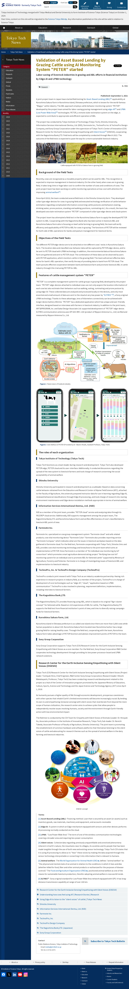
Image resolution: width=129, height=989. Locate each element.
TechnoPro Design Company (52, 923)
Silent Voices (100, 132)
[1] (39, 818)
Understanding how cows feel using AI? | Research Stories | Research (69, 894)
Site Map (65, 962)
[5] (39, 860)
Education (85, 974)
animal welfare (53, 192)
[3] (39, 834)
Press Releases (91, 962)
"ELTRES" (108, 295)
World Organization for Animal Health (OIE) (78, 860)
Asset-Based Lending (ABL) (99, 99)
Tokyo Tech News (16, 52)
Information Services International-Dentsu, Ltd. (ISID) (63, 909)
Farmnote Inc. (46, 913)
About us (14, 962)
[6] (39, 878)
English (53, 2)
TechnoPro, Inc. (46, 918)
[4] (39, 842)
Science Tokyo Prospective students (114, 969)
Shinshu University (48, 904)
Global (84, 984)
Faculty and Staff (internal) (115, 982)
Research (44, 87)
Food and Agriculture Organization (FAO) (68, 870)
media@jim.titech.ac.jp (53, 947)
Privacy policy (40, 962)
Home (3, 52)
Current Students (112, 979)
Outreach (84, 981)
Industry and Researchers (114, 973)
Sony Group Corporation (50, 932)
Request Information (116, 962)
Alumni (109, 976)
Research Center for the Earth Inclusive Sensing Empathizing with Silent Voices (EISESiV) (78, 890)
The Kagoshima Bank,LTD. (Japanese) (56, 928)
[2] (39, 826)
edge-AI (112, 109)
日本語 (47, 2)
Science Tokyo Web (56, 19)
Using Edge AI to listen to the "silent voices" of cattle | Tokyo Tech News (71, 899)
